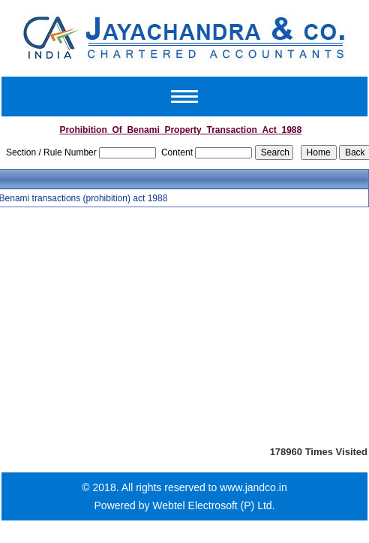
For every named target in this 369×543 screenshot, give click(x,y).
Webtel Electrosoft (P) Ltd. (213, 505)
